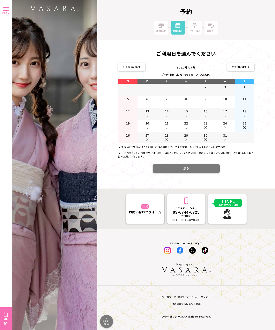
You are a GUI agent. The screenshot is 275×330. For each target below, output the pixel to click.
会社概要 (167, 296)
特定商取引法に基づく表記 (186, 303)
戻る (173, 168)
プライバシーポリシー (198, 296)
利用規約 (179, 296)
